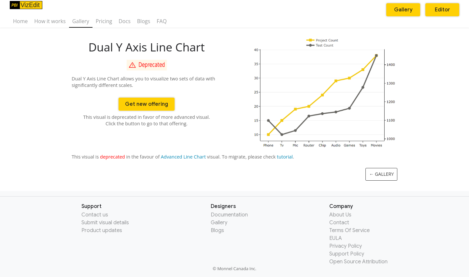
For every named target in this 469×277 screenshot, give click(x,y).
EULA (335, 238)
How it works (49, 21)
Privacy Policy (345, 246)
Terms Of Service (349, 230)
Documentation (229, 215)
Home (20, 21)
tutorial (285, 157)
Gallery (80, 21)
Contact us (94, 215)
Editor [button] (442, 10)
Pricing (104, 21)
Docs (125, 21)
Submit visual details (105, 222)
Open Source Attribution (358, 261)
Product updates (101, 230)
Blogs (143, 21)
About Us (340, 215)
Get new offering (146, 104)
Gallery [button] (403, 10)
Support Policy (346, 254)
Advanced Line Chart (183, 157)
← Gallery (381, 174)
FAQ (162, 21)
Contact (339, 222)
